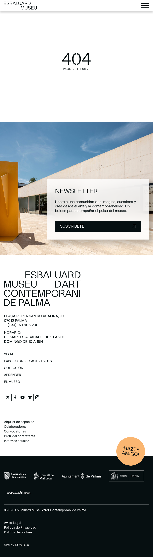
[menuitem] (8, 355)
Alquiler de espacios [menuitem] (19, 422)
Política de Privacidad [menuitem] (20, 527)
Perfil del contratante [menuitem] (19, 436)
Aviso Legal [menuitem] (12, 523)
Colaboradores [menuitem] (15, 427)
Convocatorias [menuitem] (15, 431)
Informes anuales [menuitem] (16, 441)
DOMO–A (22, 545)
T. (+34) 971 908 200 (21, 325)
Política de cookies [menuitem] (18, 532)
